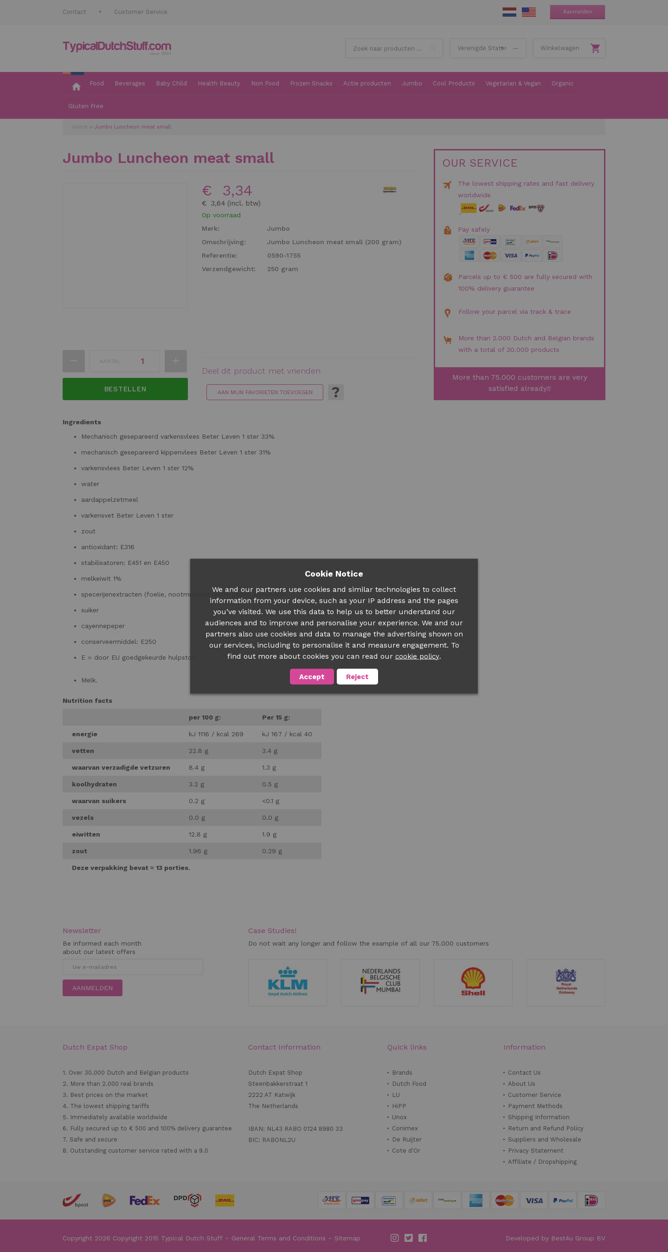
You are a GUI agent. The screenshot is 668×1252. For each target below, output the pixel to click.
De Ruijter (407, 1139)
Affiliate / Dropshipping (542, 1161)
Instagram (395, 1238)
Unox (399, 1117)
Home (80, 127)
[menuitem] (73, 84)
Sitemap (347, 1238)
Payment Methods (535, 1106)
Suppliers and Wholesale (544, 1139)
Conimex (405, 1128)
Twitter (409, 1238)
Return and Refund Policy (546, 1128)
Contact (74, 11)
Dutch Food (409, 1083)
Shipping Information (539, 1117)
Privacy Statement (536, 1150)
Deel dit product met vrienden (261, 371)
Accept (312, 676)
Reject (357, 676)
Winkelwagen (559, 48)
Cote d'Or (406, 1150)
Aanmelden (577, 12)
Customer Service (140, 11)
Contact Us (524, 1072)
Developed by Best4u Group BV (555, 1238)
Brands (402, 1072)
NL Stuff (509, 12)
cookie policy (417, 656)
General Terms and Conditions (278, 1238)
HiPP (399, 1106)
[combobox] (394, 48)
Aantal (110, 361)
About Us (521, 1083)
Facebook (423, 1238)
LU (396, 1094)
